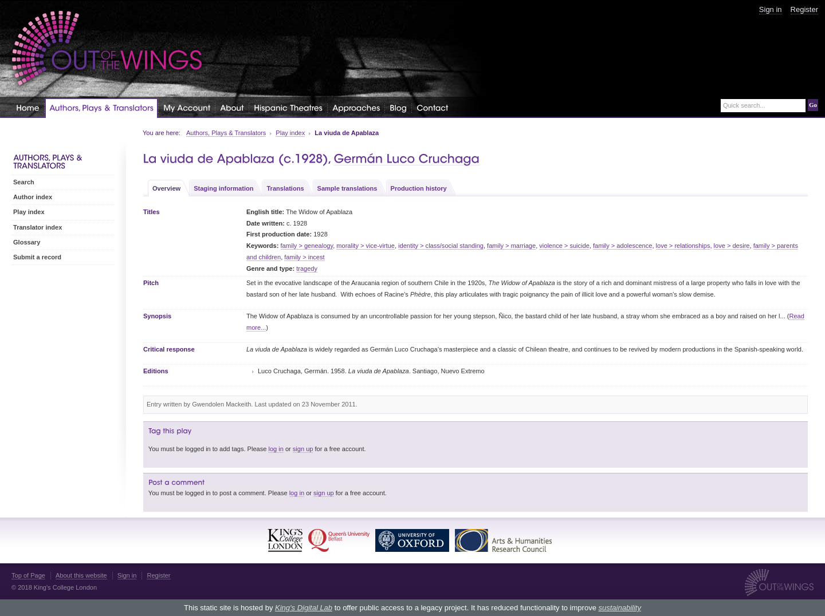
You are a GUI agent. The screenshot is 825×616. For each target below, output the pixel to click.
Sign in (770, 9)
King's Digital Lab (303, 607)
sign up (303, 448)
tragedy (306, 268)
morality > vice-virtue (365, 245)
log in (275, 448)
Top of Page (28, 575)
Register (804, 9)
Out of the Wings (107, 48)
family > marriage (511, 245)
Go (813, 104)
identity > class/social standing (441, 245)
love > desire (732, 245)
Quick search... (744, 105)
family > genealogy (307, 245)
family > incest (304, 257)
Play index (290, 132)
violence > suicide (564, 245)
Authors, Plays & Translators (226, 132)
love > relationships (683, 245)
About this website (81, 575)
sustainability (619, 607)
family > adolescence (622, 245)
